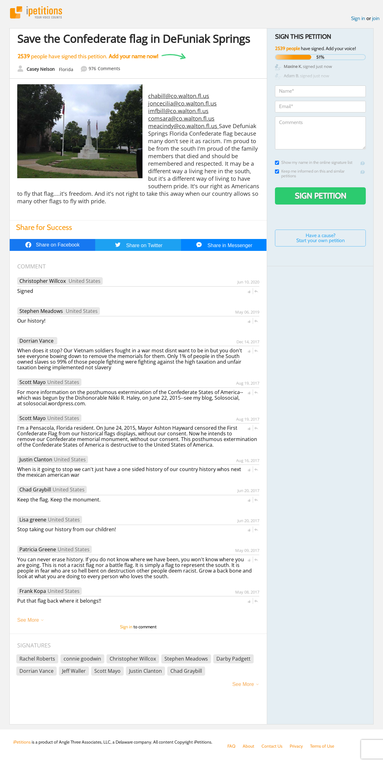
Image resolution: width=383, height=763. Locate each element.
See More (28, 620)
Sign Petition (320, 195)
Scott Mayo (32, 382)
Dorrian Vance (36, 340)
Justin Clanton (35, 459)
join (376, 18)
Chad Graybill (35, 489)
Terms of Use (322, 746)
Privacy (296, 746)
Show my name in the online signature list (313, 162)
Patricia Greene (37, 549)
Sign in (358, 18)
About (248, 746)
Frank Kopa (32, 591)
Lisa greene (32, 519)
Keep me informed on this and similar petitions (309, 173)
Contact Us (271, 746)
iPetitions (36, 12)
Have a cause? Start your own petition (320, 237)
